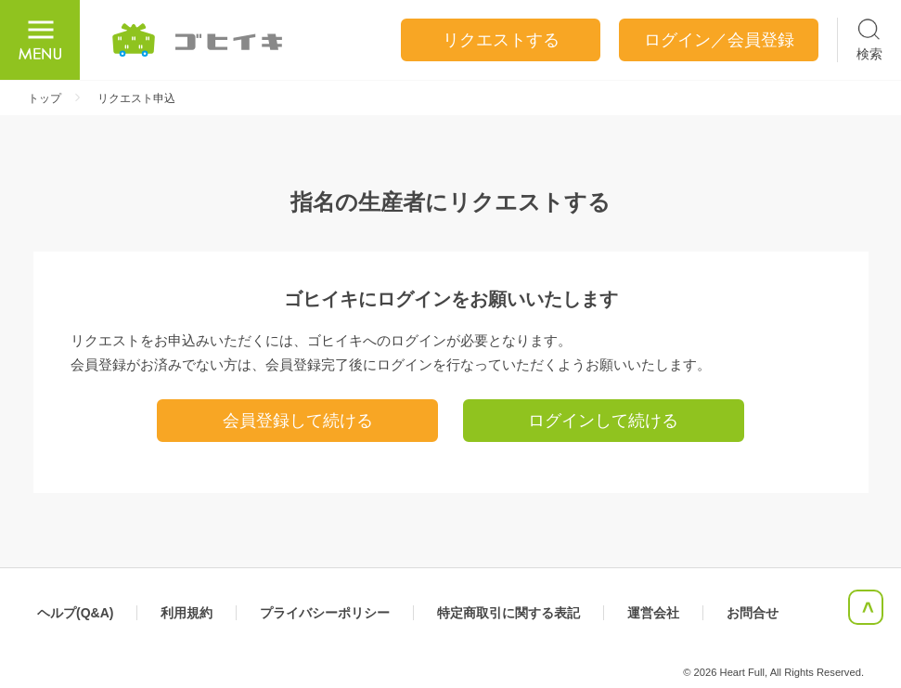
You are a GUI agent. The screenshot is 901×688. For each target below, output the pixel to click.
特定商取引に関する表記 (508, 612)
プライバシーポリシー (325, 612)
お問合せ (753, 612)
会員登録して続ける (298, 420)
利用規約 (186, 612)
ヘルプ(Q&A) (75, 612)
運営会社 (653, 612)
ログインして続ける (603, 420)
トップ (44, 98)
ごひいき (198, 40)
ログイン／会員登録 (719, 40)
